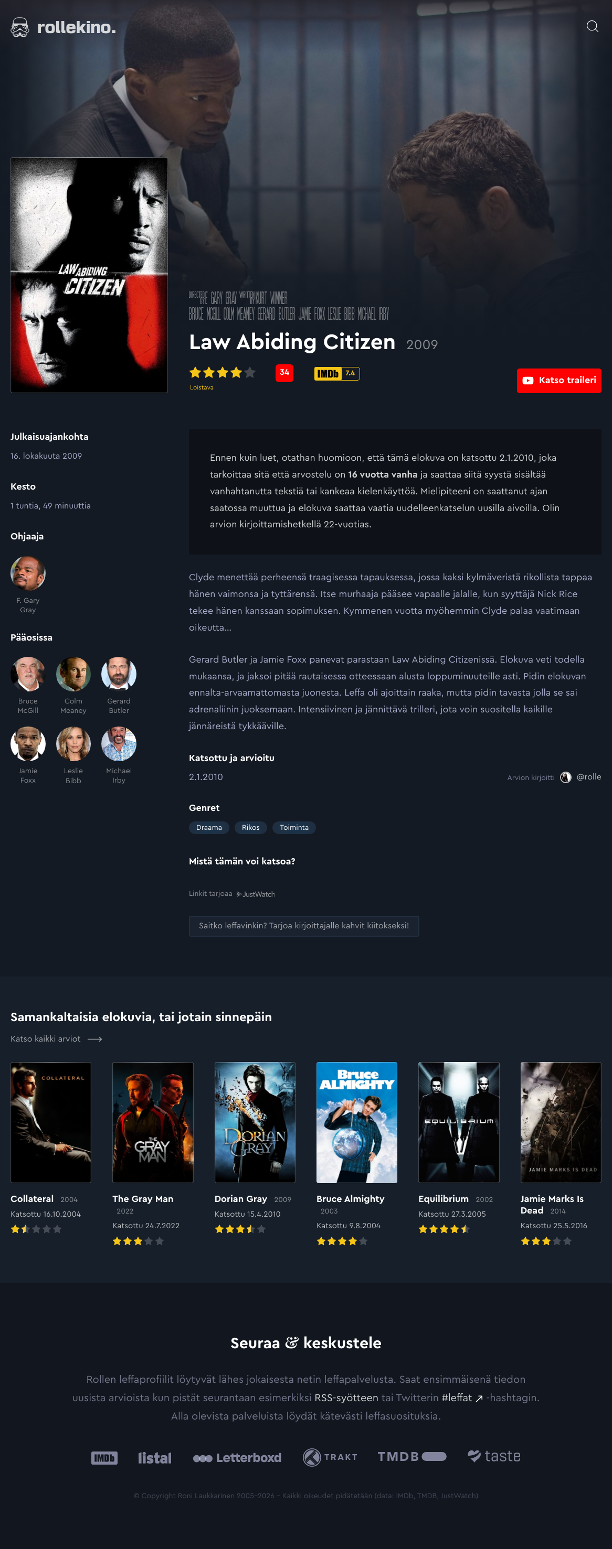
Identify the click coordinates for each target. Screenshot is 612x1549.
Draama (209, 827)
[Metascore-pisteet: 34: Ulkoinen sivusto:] (284, 373)
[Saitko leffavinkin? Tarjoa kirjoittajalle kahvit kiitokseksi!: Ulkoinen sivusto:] (304, 926)
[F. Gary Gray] (28, 585)
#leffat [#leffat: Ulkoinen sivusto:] (457, 1397)
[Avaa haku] (593, 21)
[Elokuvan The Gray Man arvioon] (152, 1155)
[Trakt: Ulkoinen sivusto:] (332, 1457)
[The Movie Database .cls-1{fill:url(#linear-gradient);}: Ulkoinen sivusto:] (412, 1457)
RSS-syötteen (346, 1397)
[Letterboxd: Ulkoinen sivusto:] (237, 1457)
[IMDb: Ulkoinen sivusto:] (104, 1457)
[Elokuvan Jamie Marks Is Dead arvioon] (561, 1155)
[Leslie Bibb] (73, 756)
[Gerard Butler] (118, 686)
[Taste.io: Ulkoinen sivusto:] (494, 1457)
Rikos (251, 827)
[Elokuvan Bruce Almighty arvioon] (356, 1155)
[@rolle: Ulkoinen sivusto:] (581, 777)
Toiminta (294, 827)
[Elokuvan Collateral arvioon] (50, 1149)
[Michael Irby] (118, 756)
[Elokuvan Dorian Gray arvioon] (255, 1149)
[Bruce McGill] (28, 686)
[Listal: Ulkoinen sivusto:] (152, 1457)
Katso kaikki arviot (56, 1039)
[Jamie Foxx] (28, 756)
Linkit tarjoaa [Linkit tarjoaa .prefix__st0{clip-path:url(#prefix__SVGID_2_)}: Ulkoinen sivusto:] (232, 893)
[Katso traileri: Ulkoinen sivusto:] (559, 373)
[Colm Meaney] (73, 686)
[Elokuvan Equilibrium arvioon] (458, 1149)
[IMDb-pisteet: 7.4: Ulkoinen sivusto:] (337, 374)
